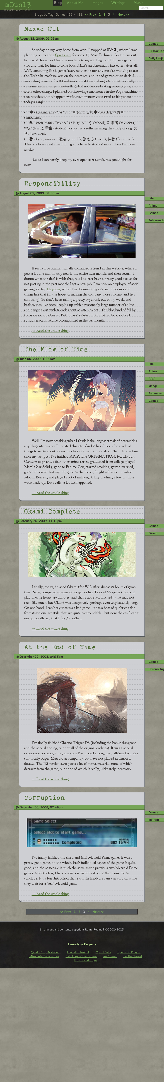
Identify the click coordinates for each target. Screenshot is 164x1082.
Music (138, 2)
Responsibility (52, 183)
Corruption (44, 797)
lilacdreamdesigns (85, 960)
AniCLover (110, 956)
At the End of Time (60, 646)
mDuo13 (18, 4)
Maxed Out (42, 28)
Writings (118, 2)
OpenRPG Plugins (129, 952)
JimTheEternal (132, 956)
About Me (75, 2)
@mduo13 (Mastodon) (46, 952)
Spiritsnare (63, 55)
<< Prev (90, 14)
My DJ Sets (103, 952)
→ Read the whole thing (50, 330)
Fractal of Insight (78, 952)
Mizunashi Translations (44, 956)
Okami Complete (52, 510)
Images (97, 2)
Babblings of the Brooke (81, 956)
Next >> (123, 14)
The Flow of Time (56, 348)
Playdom (53, 289)
